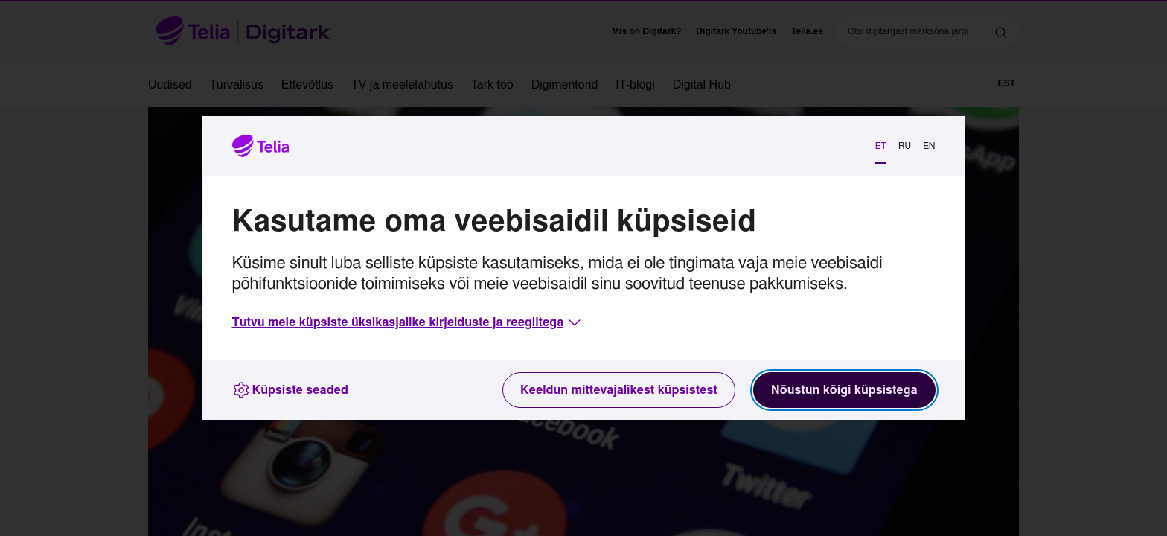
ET (880, 145)
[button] (408, 322)
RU (904, 145)
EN (929, 145)
